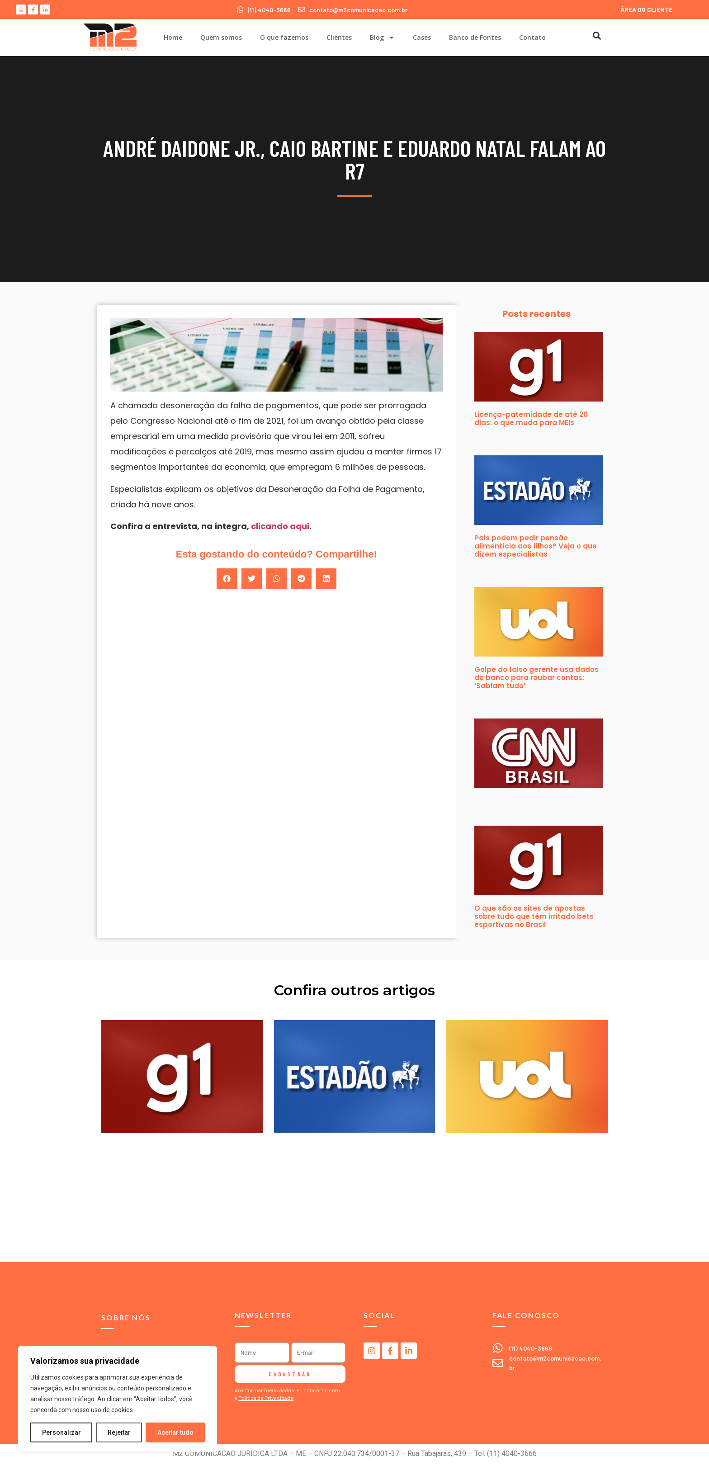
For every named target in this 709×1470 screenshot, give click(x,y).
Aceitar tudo (175, 1432)
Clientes (339, 37)
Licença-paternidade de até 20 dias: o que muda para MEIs (531, 418)
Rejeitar (119, 1432)
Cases (422, 37)
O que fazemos (284, 37)
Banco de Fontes (475, 37)
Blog (382, 37)
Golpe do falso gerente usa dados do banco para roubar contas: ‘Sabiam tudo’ (536, 677)
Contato (532, 37)
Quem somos (221, 37)
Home (173, 37)
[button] (596, 35)
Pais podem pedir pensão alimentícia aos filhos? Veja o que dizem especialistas (535, 546)
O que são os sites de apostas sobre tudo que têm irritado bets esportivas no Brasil (534, 916)
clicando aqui (280, 526)
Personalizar (61, 1432)
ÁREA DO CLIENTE (646, 9)
